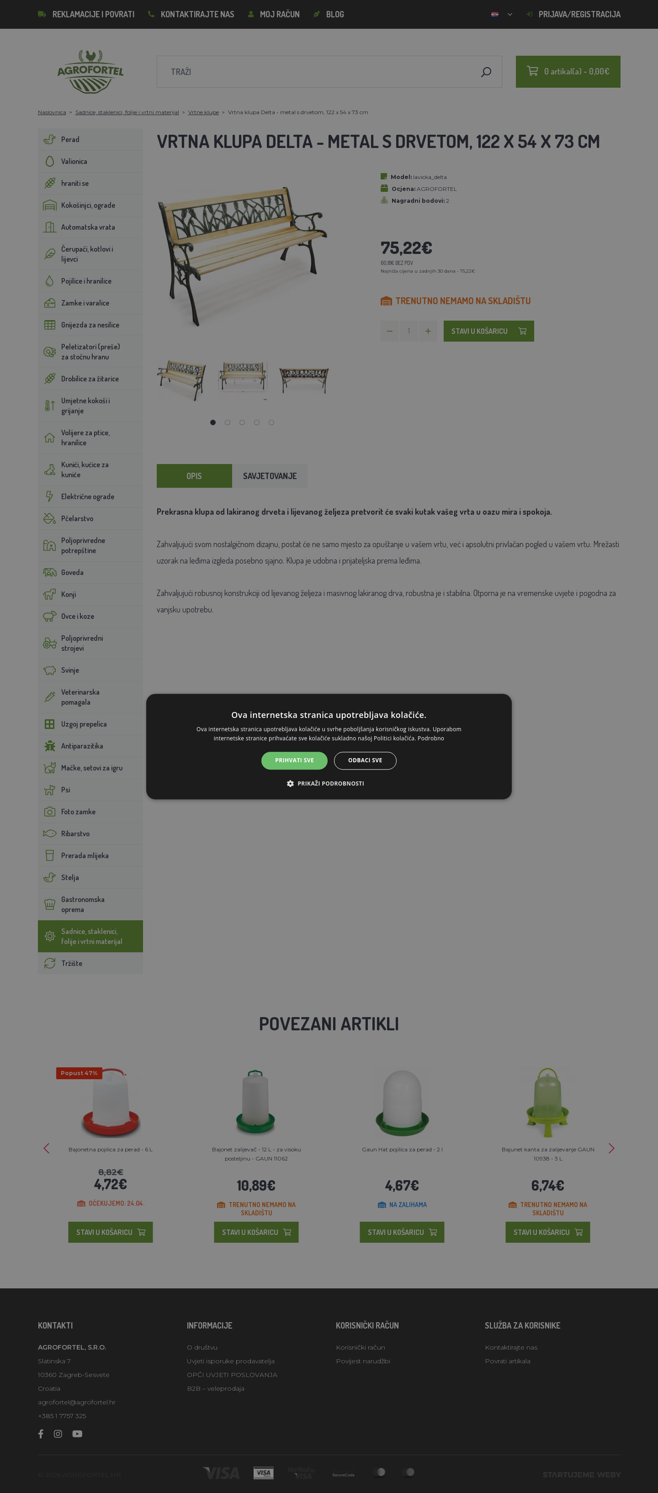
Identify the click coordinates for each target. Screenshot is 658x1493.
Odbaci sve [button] (365, 761)
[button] (329, 783)
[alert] (329, 746)
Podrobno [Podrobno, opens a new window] (431, 738)
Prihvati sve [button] (294, 761)
